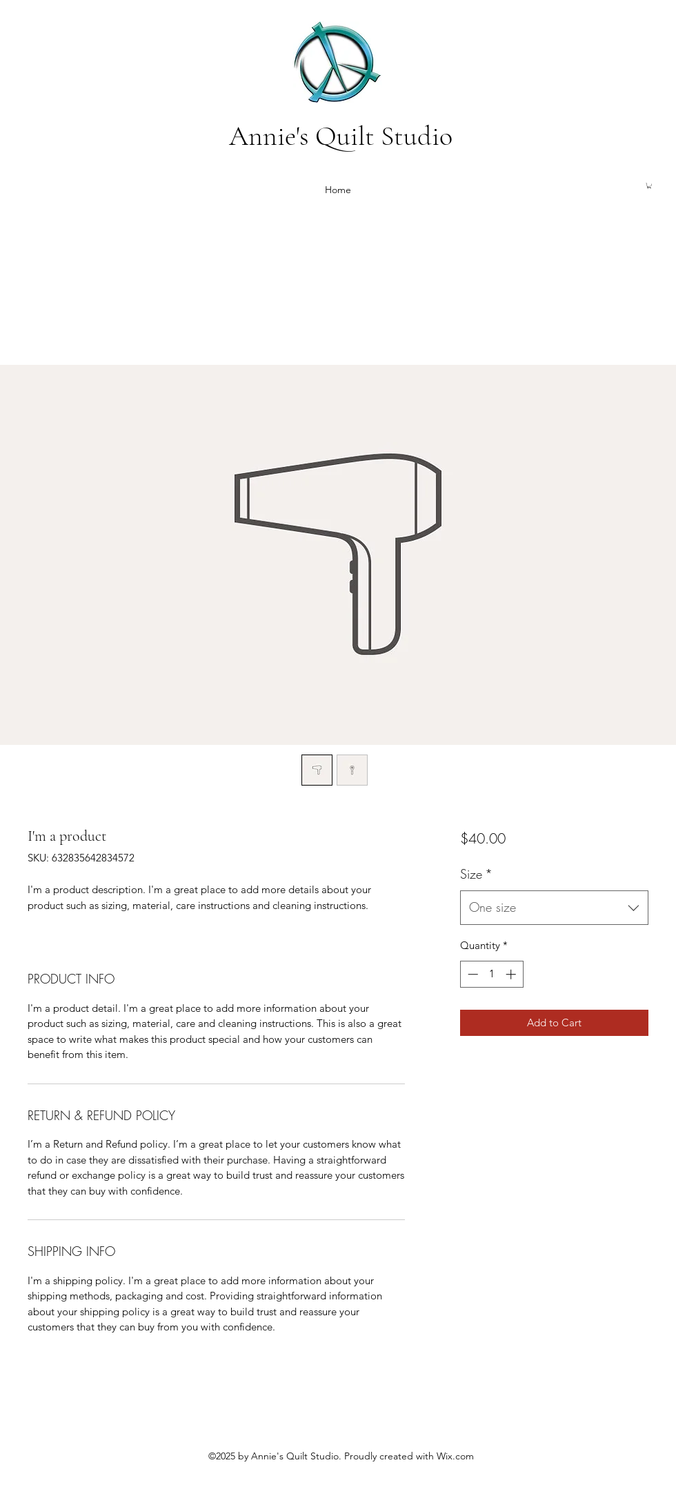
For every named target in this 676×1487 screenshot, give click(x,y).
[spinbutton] (491, 974)
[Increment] (512, 974)
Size (476, 874)
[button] (649, 185)
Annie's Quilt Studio (341, 135)
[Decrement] (471, 974)
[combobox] (554, 907)
